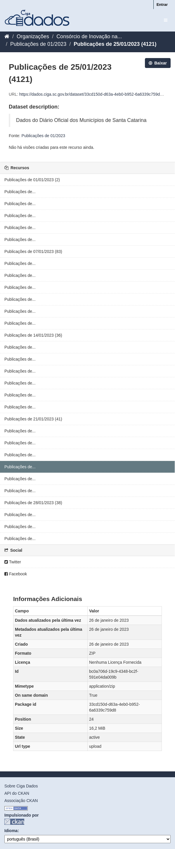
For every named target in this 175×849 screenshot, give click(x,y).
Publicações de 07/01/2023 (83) (33, 251)
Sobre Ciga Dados (21, 786)
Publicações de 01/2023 (38, 44)
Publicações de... (20, 191)
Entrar (162, 4)
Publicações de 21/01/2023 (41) (33, 419)
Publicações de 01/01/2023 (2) (32, 179)
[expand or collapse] (166, 20)
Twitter (12, 562)
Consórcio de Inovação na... (89, 36)
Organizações (33, 36)
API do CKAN (16, 793)
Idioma (11, 830)
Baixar (158, 63)
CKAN (14, 822)
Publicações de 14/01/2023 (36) (33, 335)
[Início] (6, 36)
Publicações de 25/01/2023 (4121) (115, 44)
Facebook (15, 574)
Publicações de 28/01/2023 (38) (33, 502)
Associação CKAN (21, 800)
